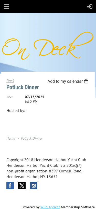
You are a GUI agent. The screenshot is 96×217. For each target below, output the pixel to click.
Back (10, 80)
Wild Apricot (50, 207)
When (9, 97)
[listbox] (68, 81)
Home (10, 138)
